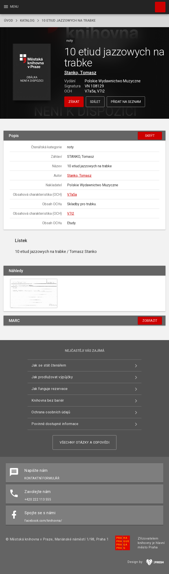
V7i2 (70, 213)
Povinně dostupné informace (54, 424)
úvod (8, 21)
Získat (73, 102)
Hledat (158, 5)
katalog (27, 21)
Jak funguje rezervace (49, 389)
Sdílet (95, 102)
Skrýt (150, 135)
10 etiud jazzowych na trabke (69, 21)
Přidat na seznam (126, 102)
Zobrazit (149, 320)
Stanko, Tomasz (80, 72)
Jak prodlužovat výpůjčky (52, 377)
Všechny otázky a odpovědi (85, 442)
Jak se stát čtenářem (48, 365)
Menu (10, 6)
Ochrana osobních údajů (50, 412)
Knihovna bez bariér (47, 400)
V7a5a (72, 194)
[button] (32, 72)
